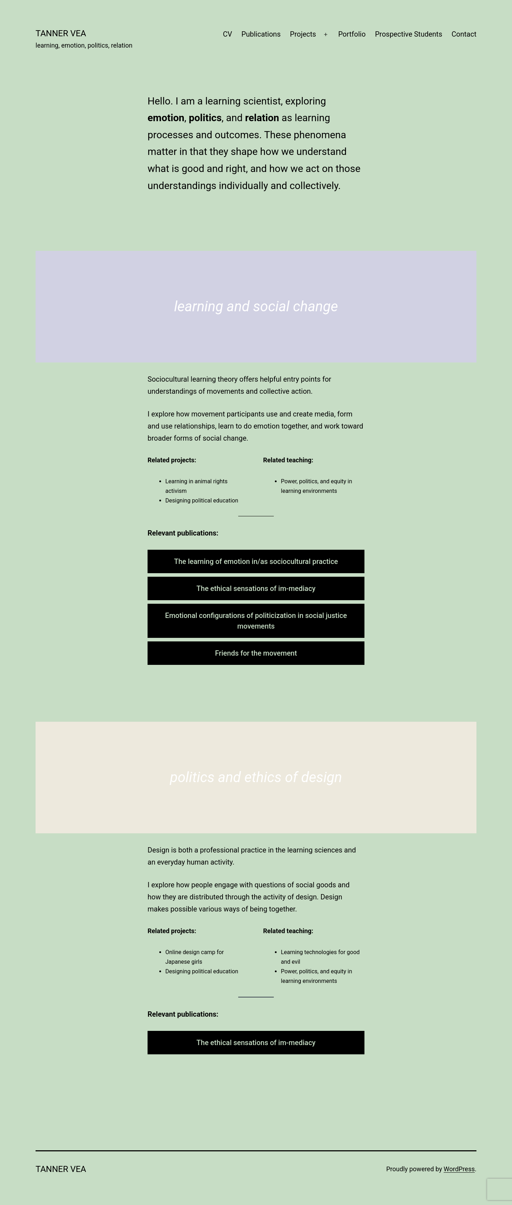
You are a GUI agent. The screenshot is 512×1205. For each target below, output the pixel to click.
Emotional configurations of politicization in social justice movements (256, 620)
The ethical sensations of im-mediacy (256, 588)
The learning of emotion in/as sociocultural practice (256, 561)
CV (227, 34)
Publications (261, 34)
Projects (303, 34)
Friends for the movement (256, 653)
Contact (464, 34)
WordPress (459, 1169)
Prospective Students (408, 34)
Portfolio (352, 34)
